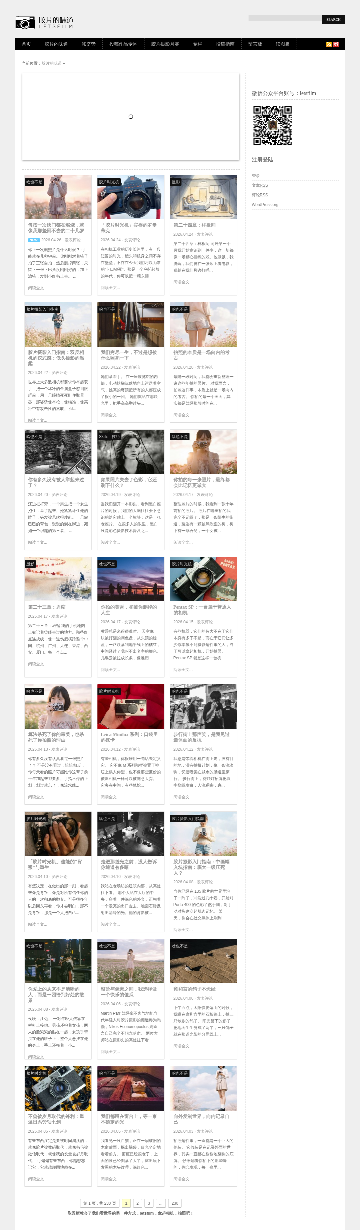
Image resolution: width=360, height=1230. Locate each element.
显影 (176, 182)
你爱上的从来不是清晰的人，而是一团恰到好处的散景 (56, 995)
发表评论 (73, 240)
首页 (26, 44)
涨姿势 (89, 44)
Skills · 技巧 (109, 436)
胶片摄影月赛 (165, 44)
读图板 (283, 44)
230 (174, 1203)
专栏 (197, 44)
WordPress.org (265, 204)
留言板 (255, 44)
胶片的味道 (56, 44)
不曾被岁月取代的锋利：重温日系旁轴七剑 (56, 1119)
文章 (260, 185)
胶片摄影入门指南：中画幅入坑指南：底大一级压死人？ (201, 867)
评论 (260, 195)
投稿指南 (225, 44)
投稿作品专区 (123, 44)
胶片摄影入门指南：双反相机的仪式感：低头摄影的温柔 (56, 358)
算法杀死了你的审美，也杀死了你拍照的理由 (56, 737)
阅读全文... (37, 288)
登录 (256, 175)
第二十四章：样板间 (194, 225)
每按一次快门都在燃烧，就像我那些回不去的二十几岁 (56, 228)
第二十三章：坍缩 (46, 607)
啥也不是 (34, 182)
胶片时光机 (109, 182)
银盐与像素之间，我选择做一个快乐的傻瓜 (129, 992)
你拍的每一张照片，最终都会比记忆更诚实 (201, 482)
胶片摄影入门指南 (42, 309)
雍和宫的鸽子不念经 (194, 989)
